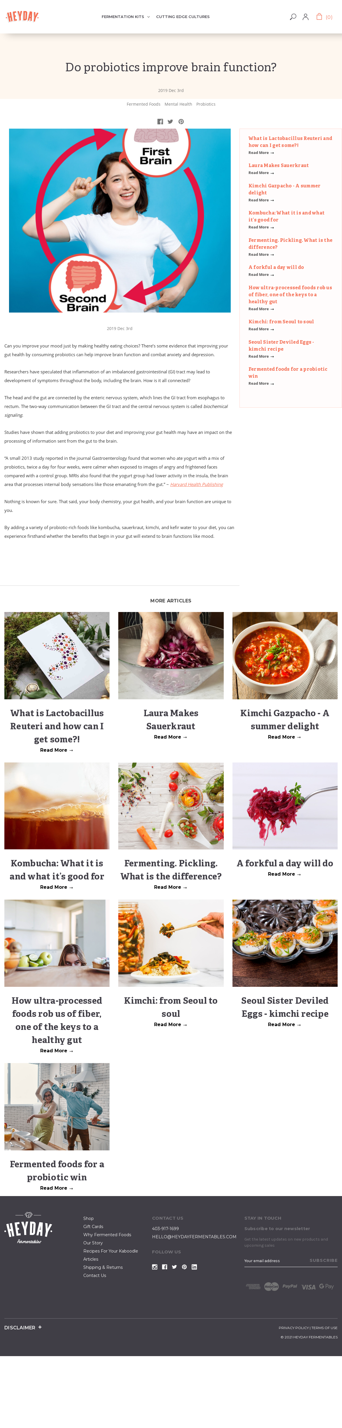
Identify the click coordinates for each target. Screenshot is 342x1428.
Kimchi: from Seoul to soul (281, 322)
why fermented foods (107, 1234)
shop (88, 1218)
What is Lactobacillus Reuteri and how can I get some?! (57, 727)
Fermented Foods (144, 104)
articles (90, 1259)
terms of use (324, 1328)
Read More (261, 152)
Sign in (311, 14)
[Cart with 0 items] (324, 16)
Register (310, 20)
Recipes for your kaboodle (110, 1251)
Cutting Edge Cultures (183, 16)
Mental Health (178, 104)
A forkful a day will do (276, 268)
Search (293, 17)
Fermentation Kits (126, 16)
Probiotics (206, 104)
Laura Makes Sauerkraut (278, 166)
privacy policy (294, 1328)
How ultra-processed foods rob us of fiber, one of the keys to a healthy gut (290, 295)
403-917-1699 (165, 1228)
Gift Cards (93, 1226)
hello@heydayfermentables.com (194, 1236)
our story (93, 1243)
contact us (94, 1275)
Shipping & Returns (103, 1267)
